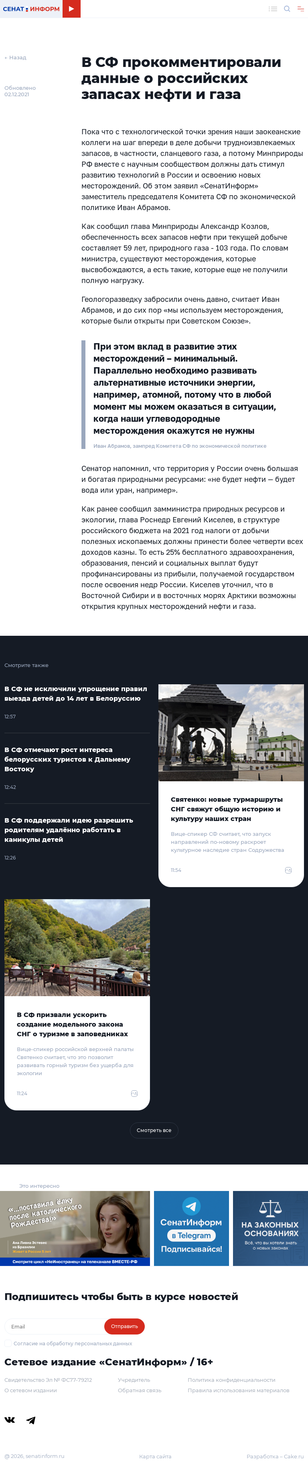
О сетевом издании (30, 1390)
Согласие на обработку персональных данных (73, 1344)
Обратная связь (139, 1390)
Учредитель (134, 1380)
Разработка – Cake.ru (275, 1456)
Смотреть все (154, 1130)
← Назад (15, 57)
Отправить (124, 1326)
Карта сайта (155, 1456)
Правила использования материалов (239, 1390)
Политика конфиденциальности (232, 1380)
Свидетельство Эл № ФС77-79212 (48, 1380)
